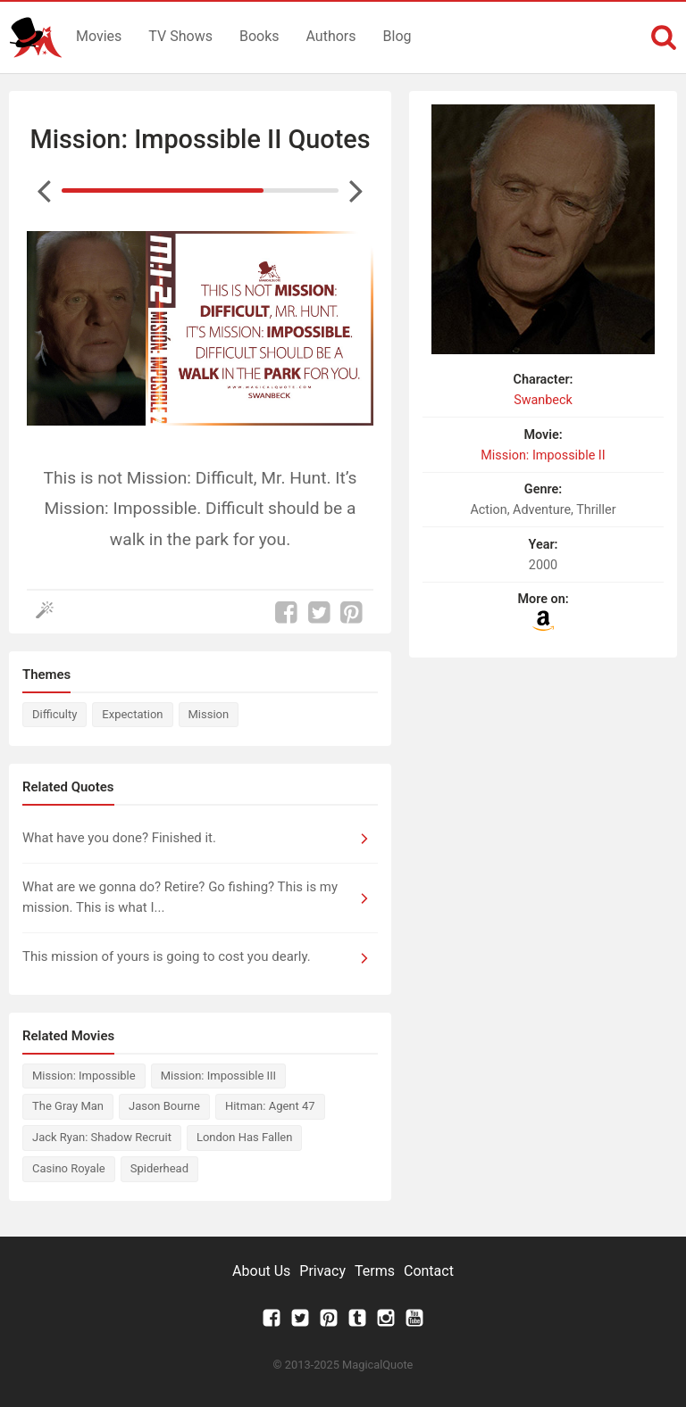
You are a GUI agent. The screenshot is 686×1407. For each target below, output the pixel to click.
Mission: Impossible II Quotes (200, 139)
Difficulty (54, 714)
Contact (429, 1270)
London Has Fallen (244, 1137)
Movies (98, 36)
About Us (261, 1270)
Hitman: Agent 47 (270, 1106)
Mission (209, 714)
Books (259, 36)
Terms (375, 1270)
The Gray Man (68, 1106)
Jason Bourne (164, 1106)
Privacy (322, 1270)
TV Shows (180, 36)
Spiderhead (159, 1168)
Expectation (132, 714)
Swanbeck (543, 400)
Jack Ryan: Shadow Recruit (102, 1137)
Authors (331, 36)
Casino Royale (68, 1168)
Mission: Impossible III (218, 1075)
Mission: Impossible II (543, 455)
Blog (397, 36)
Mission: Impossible (84, 1075)
